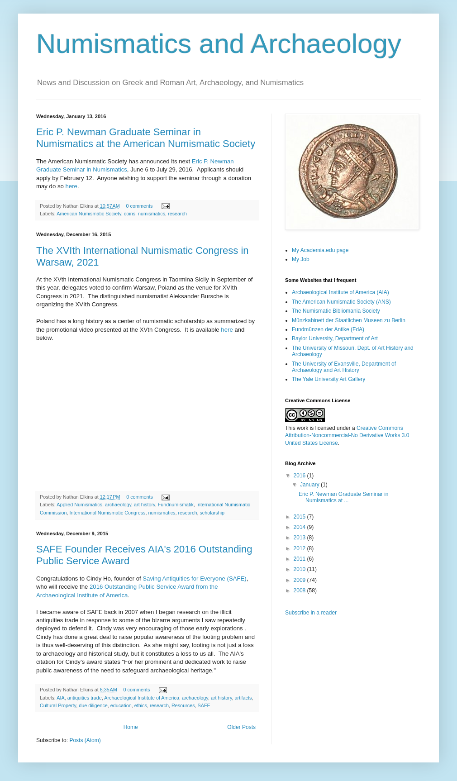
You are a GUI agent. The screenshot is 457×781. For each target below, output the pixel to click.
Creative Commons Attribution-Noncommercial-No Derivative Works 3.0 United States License (347, 436)
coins (129, 213)
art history (144, 504)
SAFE (204, 705)
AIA (60, 697)
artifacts (243, 697)
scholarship (212, 512)
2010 (300, 569)
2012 (300, 548)
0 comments (139, 206)
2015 (300, 517)
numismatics (151, 213)
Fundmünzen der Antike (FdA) (328, 329)
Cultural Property (58, 705)
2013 (300, 537)
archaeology (118, 504)
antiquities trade (84, 697)
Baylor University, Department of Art (335, 338)
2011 (300, 559)
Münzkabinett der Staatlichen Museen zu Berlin (348, 320)
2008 (300, 590)
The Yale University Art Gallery (328, 379)
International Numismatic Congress (107, 512)
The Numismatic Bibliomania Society (336, 311)
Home (131, 727)
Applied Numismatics (79, 504)
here (71, 186)
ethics (140, 705)
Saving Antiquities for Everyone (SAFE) (194, 578)
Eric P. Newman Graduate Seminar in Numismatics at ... (344, 497)
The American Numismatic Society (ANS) (341, 302)
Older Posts (241, 727)
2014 (300, 527)
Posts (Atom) (84, 740)
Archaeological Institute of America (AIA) (340, 292)
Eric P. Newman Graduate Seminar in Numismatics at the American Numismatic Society (145, 137)
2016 (300, 475)
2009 (300, 580)
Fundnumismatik (176, 504)
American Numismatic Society (89, 213)
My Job (300, 259)
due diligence (93, 705)
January (310, 484)
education (121, 705)
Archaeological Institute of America (141, 697)
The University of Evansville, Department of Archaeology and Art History (344, 367)
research (177, 213)
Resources (183, 705)
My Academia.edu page (320, 250)
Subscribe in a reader (311, 613)
